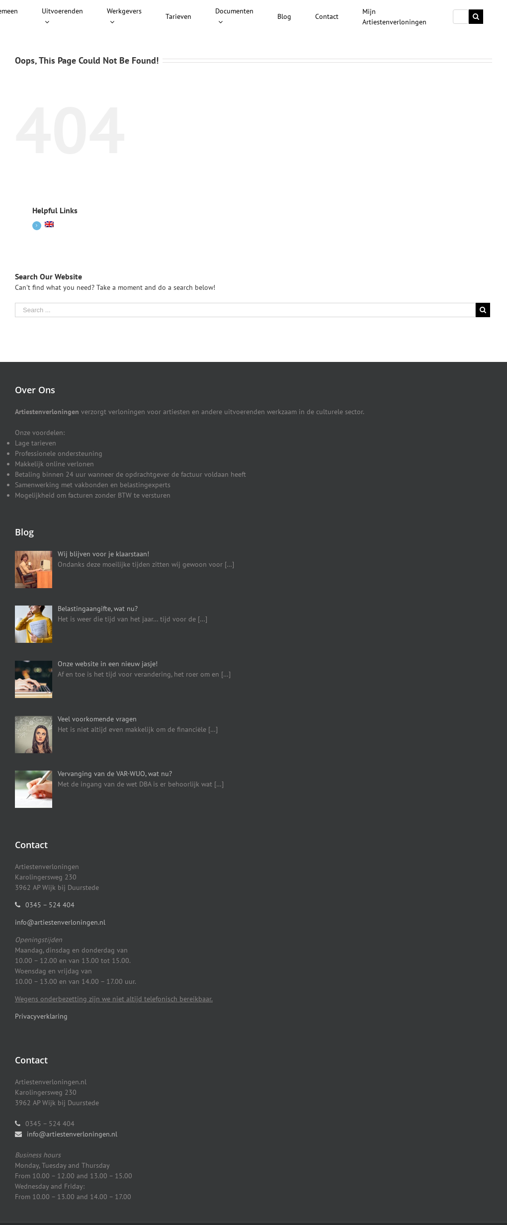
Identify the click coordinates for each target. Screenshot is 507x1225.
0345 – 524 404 (50, 904)
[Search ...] (461, 16)
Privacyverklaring (41, 1016)
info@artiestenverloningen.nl (60, 922)
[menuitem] (62, 17)
